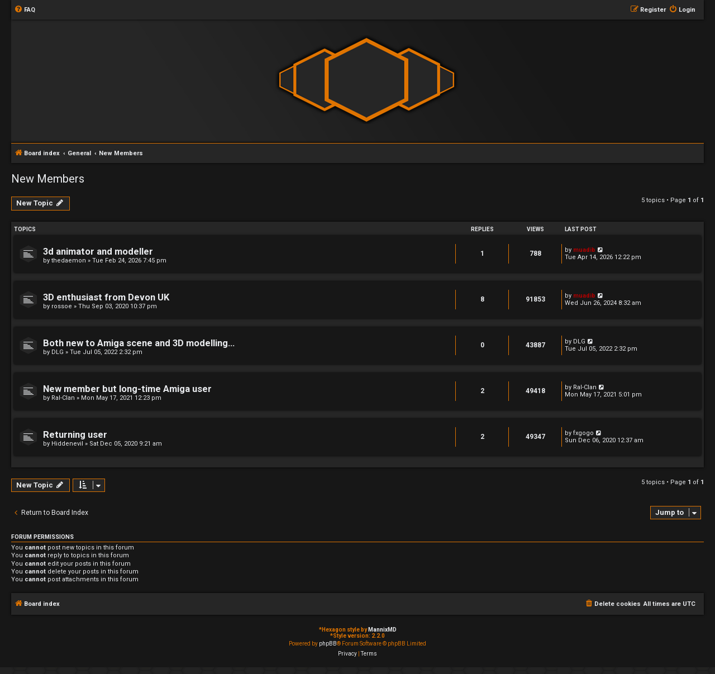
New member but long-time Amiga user (127, 389)
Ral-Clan (63, 397)
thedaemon (68, 260)
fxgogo (583, 433)
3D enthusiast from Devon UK (106, 297)
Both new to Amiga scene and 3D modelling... (139, 343)
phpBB (328, 643)
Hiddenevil (67, 443)
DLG (57, 352)
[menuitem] (24, 10)
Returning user (75, 434)
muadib (584, 250)
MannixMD (382, 630)
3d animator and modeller (98, 251)
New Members (47, 178)
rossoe (61, 306)
